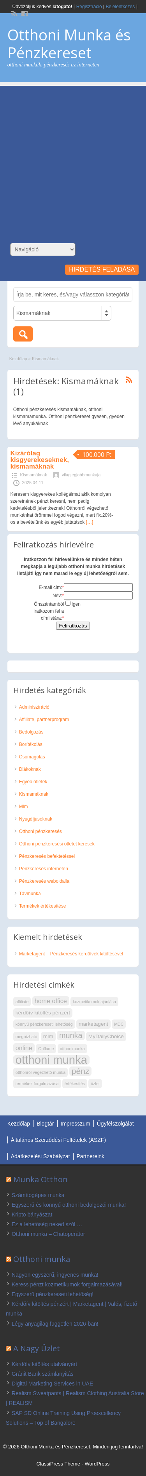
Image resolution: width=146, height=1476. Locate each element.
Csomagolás (32, 757)
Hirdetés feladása (102, 269)
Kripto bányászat (32, 1214)
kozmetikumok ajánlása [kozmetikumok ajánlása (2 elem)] (94, 1001)
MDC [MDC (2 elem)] (118, 1024)
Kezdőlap (18, 358)
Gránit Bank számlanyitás (43, 1374)
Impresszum (75, 1124)
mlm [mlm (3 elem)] (48, 1036)
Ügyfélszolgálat (115, 1124)
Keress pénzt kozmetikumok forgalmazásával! (67, 1284)
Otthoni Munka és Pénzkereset (69, 43)
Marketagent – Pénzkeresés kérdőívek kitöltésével (71, 954)
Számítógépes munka (38, 1195)
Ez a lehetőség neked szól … (47, 1224)
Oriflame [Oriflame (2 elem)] (46, 1048)
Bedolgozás (31, 732)
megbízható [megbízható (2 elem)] (26, 1036)
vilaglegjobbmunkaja (81, 474)
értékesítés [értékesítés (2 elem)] (75, 1083)
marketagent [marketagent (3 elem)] (93, 1024)
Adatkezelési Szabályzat (40, 1156)
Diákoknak (30, 769)
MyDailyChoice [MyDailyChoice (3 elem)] (106, 1036)
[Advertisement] (73, 159)
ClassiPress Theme (58, 1464)
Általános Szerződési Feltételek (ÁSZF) (58, 1140)
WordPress (96, 1464)
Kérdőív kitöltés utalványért (44, 1364)
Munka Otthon (40, 1179)
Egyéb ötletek (33, 781)
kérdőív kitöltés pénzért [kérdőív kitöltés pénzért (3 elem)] (43, 1013)
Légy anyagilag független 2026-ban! (55, 1324)
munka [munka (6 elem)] (71, 1035)
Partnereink (91, 1156)
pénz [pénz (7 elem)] (81, 1070)
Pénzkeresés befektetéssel (47, 856)
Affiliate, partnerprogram (44, 719)
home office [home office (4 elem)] (51, 1000)
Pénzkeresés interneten (43, 868)
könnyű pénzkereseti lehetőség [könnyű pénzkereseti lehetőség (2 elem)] (44, 1024)
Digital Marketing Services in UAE (52, 1383)
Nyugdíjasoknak (35, 819)
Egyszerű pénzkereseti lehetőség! (52, 1294)
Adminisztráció (34, 707)
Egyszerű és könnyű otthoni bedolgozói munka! (69, 1205)
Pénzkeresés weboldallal (44, 881)
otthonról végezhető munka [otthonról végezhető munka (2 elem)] (41, 1072)
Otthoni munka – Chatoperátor (48, 1234)
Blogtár (45, 1124)
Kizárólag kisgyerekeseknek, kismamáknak (40, 460)
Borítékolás (30, 744)
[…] (89, 522)
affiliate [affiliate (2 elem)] (22, 1001)
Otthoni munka (41, 1259)
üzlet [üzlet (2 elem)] (95, 1083)
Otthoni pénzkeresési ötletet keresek (57, 844)
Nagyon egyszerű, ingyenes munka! (55, 1275)
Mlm (23, 806)
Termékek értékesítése (42, 906)
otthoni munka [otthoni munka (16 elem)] (51, 1060)
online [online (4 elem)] (24, 1047)
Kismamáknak (33, 474)
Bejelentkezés (120, 6)
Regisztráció (89, 6)
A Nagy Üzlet (36, 1348)
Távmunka (30, 893)
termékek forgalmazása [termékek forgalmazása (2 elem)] (37, 1083)
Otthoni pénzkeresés (40, 831)
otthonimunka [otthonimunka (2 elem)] (72, 1048)
